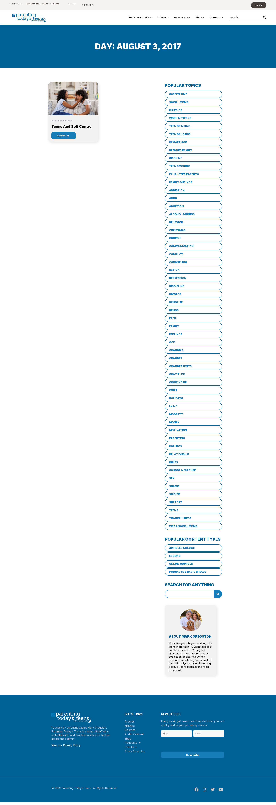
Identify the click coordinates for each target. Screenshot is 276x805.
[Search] (264, 19)
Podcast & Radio (140, 20)
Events (131, 749)
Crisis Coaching (135, 753)
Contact (216, 20)
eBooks (130, 728)
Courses (130, 732)
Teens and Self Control (72, 129)
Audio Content (134, 736)
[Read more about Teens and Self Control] (63, 138)
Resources (182, 20)
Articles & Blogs (62, 123)
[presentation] (185, 745)
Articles (163, 20)
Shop (200, 20)
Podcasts (132, 745)
